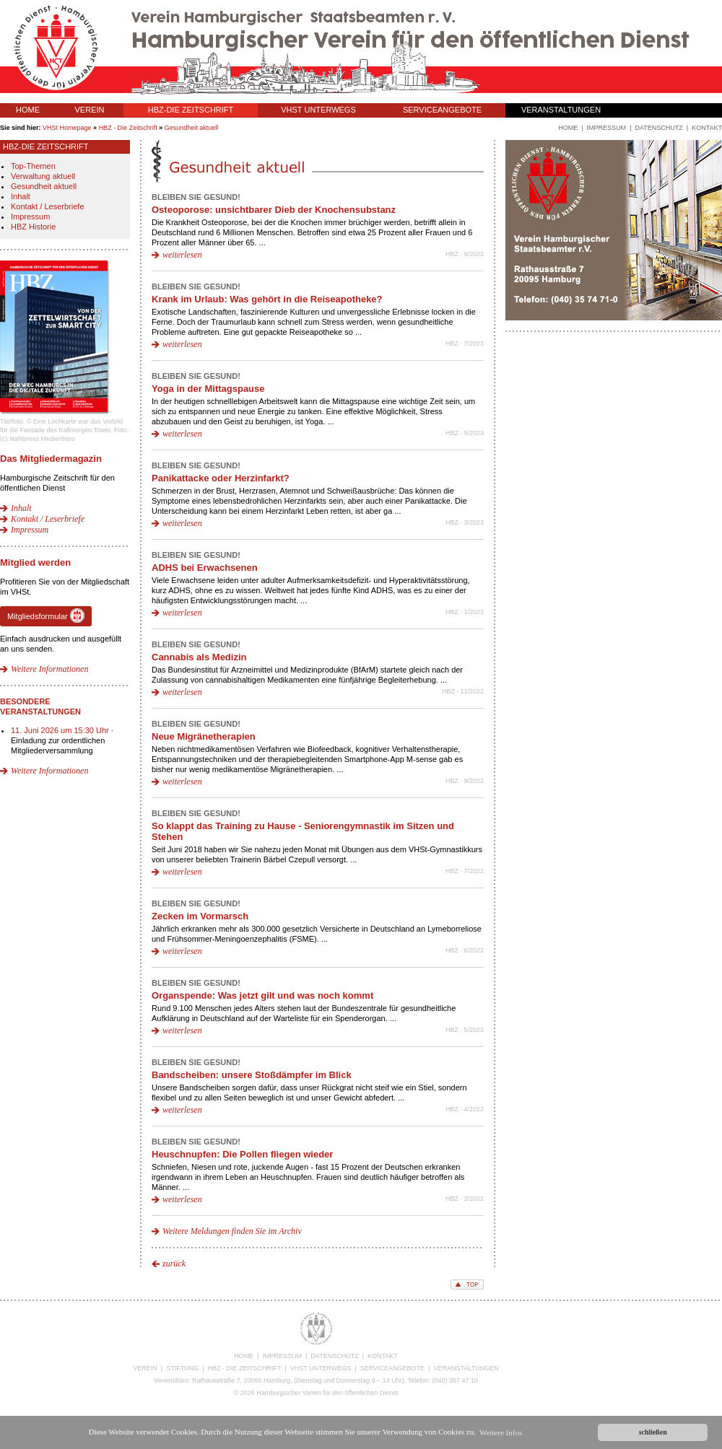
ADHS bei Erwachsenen (205, 567)
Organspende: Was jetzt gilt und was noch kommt (262, 995)
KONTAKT (382, 1356)
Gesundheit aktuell (192, 127)
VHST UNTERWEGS (318, 109)
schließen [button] (653, 1432)
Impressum (30, 216)
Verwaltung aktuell (43, 176)
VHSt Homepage (67, 127)
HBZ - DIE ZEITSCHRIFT (245, 1368)
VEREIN (90, 109)
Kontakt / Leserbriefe (47, 206)
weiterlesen (182, 255)
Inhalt (20, 196)
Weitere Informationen (49, 669)
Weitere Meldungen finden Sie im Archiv (232, 1231)
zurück (174, 1263)
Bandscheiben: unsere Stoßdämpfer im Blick (252, 1074)
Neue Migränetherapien (204, 736)
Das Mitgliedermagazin (51, 458)
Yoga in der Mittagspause (208, 388)
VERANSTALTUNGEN (561, 109)
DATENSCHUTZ (334, 1356)
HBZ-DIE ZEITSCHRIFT (191, 109)
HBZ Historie (33, 226)
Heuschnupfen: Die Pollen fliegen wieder (242, 1154)
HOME (28, 109)
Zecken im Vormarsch (200, 916)
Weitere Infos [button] (500, 1432)
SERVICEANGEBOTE (442, 109)
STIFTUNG (182, 1368)
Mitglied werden (35, 562)
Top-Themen (33, 166)
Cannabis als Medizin (199, 657)
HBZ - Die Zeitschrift (128, 127)
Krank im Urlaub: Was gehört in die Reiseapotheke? (267, 299)
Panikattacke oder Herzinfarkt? (221, 478)
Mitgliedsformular (45, 615)
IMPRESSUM (282, 1356)
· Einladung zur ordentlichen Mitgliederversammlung (62, 740)
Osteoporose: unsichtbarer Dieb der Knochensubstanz (274, 209)
